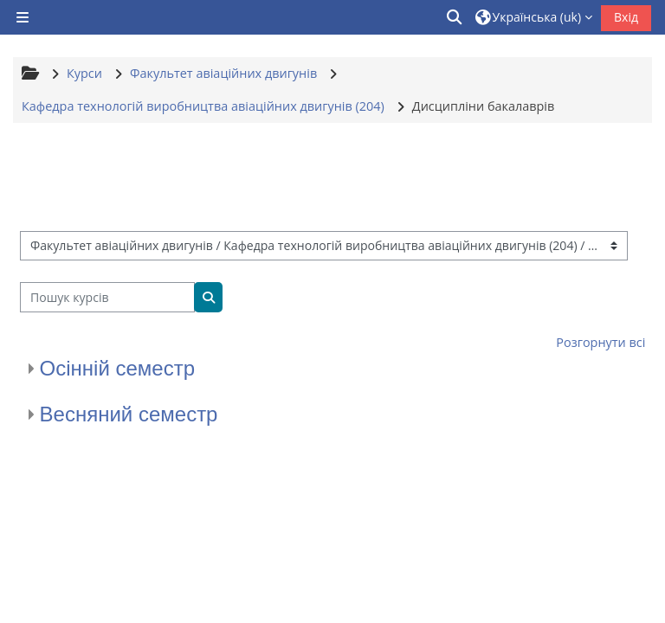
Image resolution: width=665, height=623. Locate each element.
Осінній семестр (117, 368)
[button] (455, 17)
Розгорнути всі (600, 342)
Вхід (626, 17)
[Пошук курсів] (108, 297)
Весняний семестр (129, 414)
